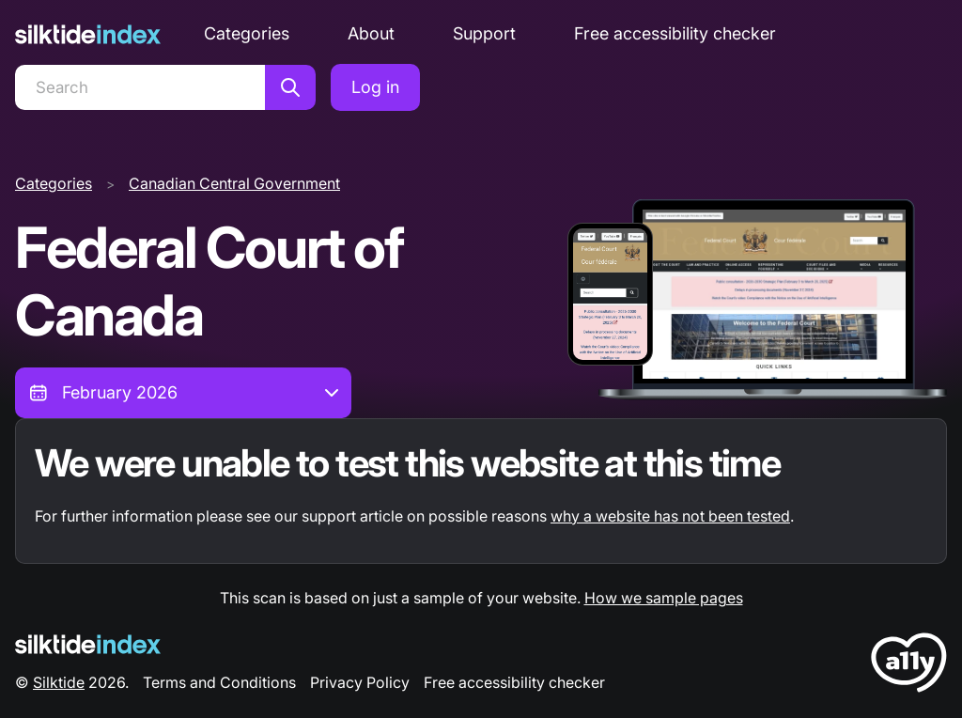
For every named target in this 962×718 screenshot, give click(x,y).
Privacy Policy (360, 682)
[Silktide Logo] (88, 644)
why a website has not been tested (670, 516)
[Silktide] (88, 34)
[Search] (140, 87)
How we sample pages (663, 597)
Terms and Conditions (219, 682)
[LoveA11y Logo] (909, 665)
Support (484, 33)
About (371, 33)
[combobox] (183, 392)
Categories (246, 33)
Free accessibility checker (675, 33)
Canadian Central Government (234, 183)
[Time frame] (183, 392)
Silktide (59, 682)
